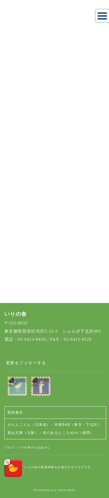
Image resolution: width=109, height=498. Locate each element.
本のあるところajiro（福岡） (68, 433)
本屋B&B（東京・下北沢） (77, 425)
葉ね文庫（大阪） (23, 433)
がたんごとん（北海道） (29, 425)
